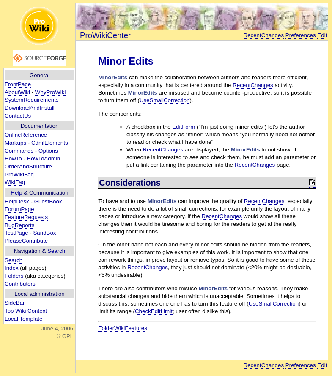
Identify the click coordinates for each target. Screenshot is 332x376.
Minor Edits (126, 61)
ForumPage (19, 209)
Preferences (300, 35)
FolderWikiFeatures (122, 328)
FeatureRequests (26, 217)
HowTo (13, 158)
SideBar (15, 303)
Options (48, 151)
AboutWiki (17, 92)
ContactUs (18, 116)
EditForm (183, 127)
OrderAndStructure (28, 166)
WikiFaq (15, 182)
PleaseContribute (26, 241)
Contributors (20, 284)
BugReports (19, 225)
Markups (15, 143)
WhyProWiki (50, 92)
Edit (322, 35)
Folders (14, 276)
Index (12, 268)
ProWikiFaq (19, 174)
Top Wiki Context (26, 311)
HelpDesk (17, 201)
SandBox (44, 233)
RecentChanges (264, 35)
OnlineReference (26, 135)
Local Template (23, 319)
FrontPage (18, 84)
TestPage (16, 233)
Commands (19, 151)
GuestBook (48, 201)
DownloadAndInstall (30, 108)
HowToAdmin (43, 158)
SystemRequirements (31, 100)
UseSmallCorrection (165, 100)
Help (16, 192)
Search (56, 251)
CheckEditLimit (154, 311)
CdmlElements (49, 143)
